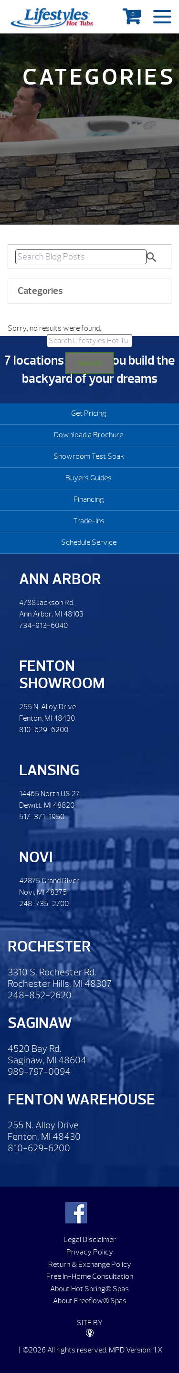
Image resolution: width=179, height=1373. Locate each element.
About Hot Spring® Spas (89, 1289)
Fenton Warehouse (81, 1099)
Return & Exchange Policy (89, 1264)
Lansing (49, 770)
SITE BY (90, 1327)
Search (89, 363)
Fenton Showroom (62, 674)
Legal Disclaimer (89, 1239)
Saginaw (40, 1023)
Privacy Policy (89, 1252)
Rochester (49, 946)
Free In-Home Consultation (89, 1276)
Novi (36, 857)
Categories (40, 291)
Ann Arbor (60, 579)
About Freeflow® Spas (89, 1301)
